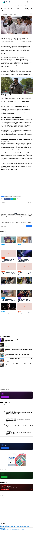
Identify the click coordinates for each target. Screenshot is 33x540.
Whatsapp (14, 199)
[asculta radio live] (32, 2)
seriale (11, 196)
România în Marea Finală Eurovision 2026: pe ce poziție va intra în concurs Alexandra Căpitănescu (19, 413)
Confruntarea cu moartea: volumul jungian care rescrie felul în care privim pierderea (8, 313)
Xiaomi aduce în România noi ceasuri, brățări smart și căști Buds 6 (18, 349)
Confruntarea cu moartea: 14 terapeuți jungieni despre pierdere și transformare (24, 246)
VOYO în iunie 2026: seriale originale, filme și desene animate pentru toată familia (17, 340)
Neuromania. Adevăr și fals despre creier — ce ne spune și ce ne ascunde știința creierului (8, 247)
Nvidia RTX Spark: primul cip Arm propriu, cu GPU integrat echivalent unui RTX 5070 (24, 273)
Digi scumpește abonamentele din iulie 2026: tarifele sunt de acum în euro (14, 526)
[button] (27, 1)
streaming (14, 196)
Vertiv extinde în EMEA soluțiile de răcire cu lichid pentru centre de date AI (18, 364)
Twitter (11, 199)
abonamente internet (3, 525)
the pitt (8, 5)
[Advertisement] (8, 325)
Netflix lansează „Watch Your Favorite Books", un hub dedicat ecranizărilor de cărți (17, 345)
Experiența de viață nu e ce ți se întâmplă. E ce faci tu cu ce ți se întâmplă (8, 300)
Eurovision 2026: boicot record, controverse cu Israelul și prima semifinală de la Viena (18, 433)
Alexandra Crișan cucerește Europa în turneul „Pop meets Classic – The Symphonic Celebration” (24, 260)
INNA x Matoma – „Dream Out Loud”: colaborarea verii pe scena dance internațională (7, 287)
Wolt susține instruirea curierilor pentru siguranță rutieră (17, 354)
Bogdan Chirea (16, 213)
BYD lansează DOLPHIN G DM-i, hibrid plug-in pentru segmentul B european (18, 359)
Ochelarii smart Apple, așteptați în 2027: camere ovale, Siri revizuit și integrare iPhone (24, 313)
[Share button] (17, 199)
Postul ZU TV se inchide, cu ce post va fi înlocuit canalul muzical (12, 529)
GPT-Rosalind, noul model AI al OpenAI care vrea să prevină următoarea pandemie (7, 260)
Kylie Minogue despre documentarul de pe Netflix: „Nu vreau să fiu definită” (24, 286)
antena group (2, 528)
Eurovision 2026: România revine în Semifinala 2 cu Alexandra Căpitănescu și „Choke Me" (18, 420)
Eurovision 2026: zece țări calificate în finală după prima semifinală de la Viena (19, 426)
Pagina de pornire (3, 5)
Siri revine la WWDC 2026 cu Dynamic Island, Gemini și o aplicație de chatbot (8, 273)
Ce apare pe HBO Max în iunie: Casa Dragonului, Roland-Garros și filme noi (14, 533)
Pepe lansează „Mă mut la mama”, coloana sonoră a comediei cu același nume (24, 300)
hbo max (6, 196)
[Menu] (1, 2)
